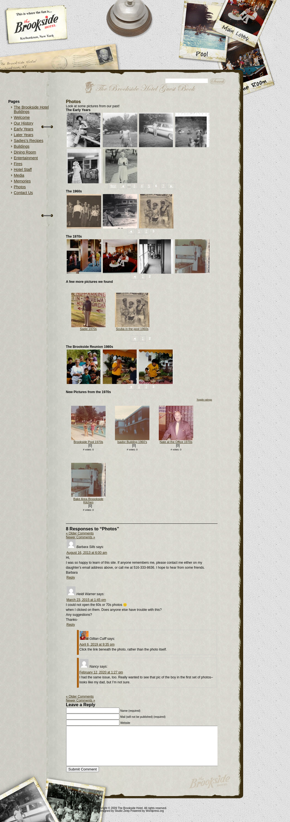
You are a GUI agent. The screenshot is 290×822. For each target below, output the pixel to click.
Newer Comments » (80, 537)
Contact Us (23, 192)
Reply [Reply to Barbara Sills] (70, 577)
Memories (22, 181)
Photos (20, 187)
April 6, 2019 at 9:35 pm (96, 644)
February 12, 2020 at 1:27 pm (101, 672)
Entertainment (26, 158)
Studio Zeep (122, 810)
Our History (23, 123)
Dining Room (25, 152)
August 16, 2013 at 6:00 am (86, 553)
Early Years (23, 129)
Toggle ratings (204, 399)
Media (19, 175)
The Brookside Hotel (130, 808)
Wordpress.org (155, 810)
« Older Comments (80, 533)
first (113, 186)
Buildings (21, 146)
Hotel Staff (23, 169)
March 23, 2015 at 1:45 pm (86, 600)
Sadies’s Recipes (28, 140)
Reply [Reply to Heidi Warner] (70, 625)
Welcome (22, 117)
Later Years (23, 135)
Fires (18, 164)
